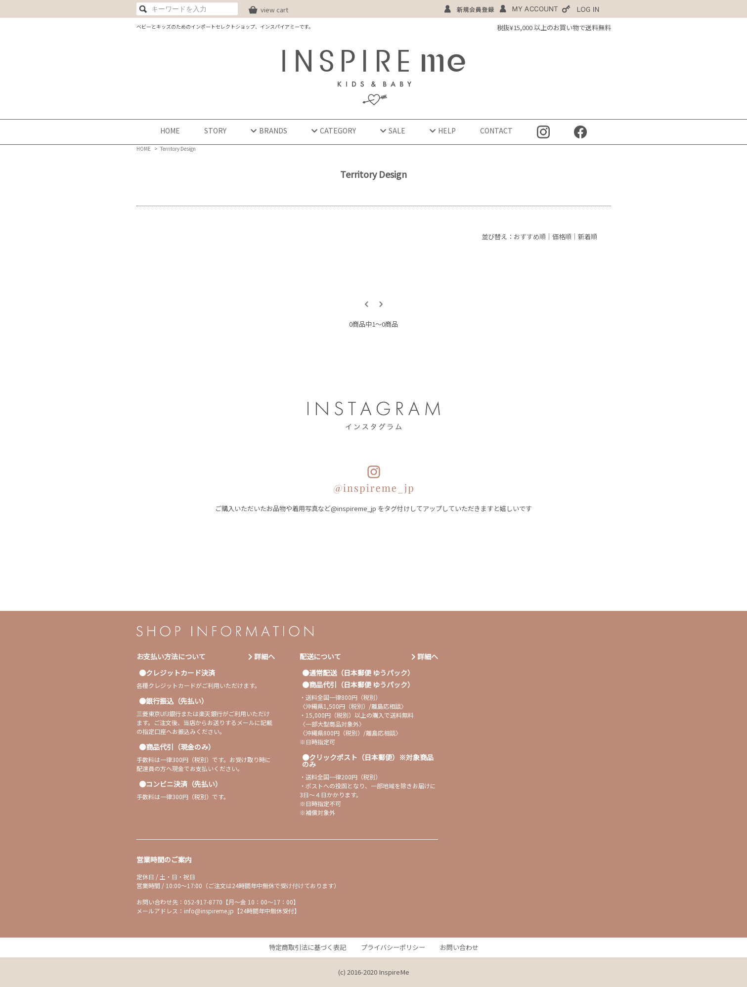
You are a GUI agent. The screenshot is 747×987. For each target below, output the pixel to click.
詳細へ (261, 656)
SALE (392, 130)
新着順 (587, 236)
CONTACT (496, 130)
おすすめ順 (530, 236)
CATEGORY (333, 130)
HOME (170, 130)
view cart (274, 9)
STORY (215, 130)
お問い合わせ (459, 947)
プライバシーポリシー (393, 947)
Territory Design (178, 148)
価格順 (561, 236)
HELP (443, 130)
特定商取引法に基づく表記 (307, 947)
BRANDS (269, 130)
